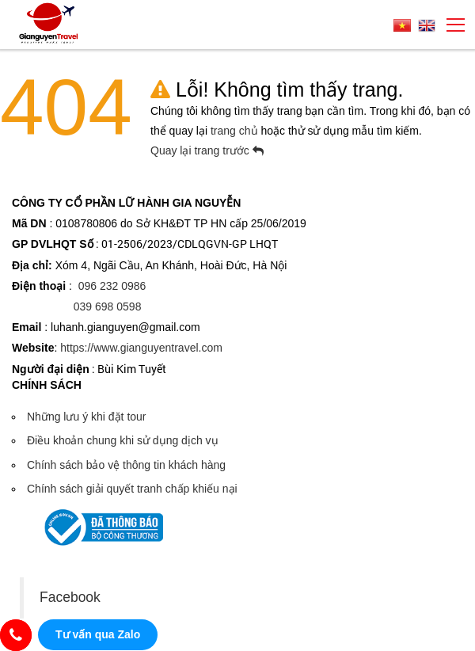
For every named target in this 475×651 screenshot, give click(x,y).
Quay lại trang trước (207, 150)
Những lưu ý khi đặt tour (86, 416)
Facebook (70, 597)
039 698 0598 (108, 306)
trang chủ (235, 130)
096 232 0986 (112, 286)
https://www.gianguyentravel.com (141, 347)
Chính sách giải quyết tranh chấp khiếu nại (132, 488)
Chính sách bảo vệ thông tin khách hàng (126, 465)
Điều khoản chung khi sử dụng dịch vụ (122, 440)
